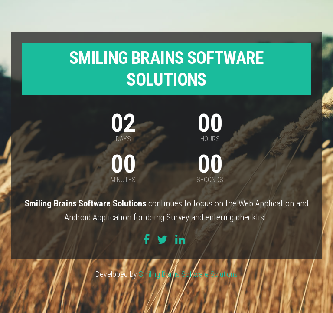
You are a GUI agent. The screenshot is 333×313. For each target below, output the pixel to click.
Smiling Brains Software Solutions (188, 274)
